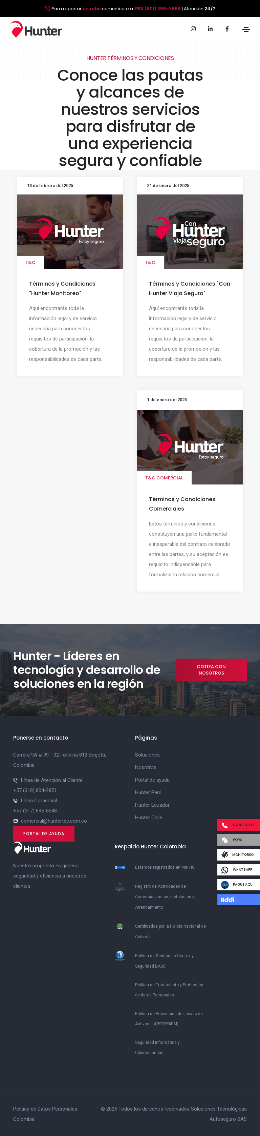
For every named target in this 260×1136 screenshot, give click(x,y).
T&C (30, 262)
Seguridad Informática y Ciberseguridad (157, 1047)
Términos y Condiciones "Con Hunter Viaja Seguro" (189, 288)
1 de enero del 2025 (167, 399)
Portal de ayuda (43, 833)
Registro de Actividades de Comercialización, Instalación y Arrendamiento (164, 897)
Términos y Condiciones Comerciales (182, 504)
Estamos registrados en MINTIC (165, 867)
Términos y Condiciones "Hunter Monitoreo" (62, 288)
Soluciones (147, 755)
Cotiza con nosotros (211, 670)
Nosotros (145, 767)
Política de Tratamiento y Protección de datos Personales (169, 990)
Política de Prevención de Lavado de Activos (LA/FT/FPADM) (169, 1018)
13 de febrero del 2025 (50, 185)
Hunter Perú (148, 792)
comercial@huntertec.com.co (54, 821)
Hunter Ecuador (152, 805)
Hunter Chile (148, 817)
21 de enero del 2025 (168, 185)
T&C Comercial (164, 478)
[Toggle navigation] (246, 29)
